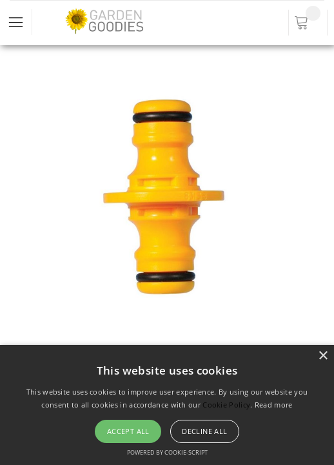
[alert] (167, 405)
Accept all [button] (128, 431)
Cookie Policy (226, 404)
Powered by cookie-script (167, 452)
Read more (274, 404)
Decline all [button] (204, 431)
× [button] (323, 356)
